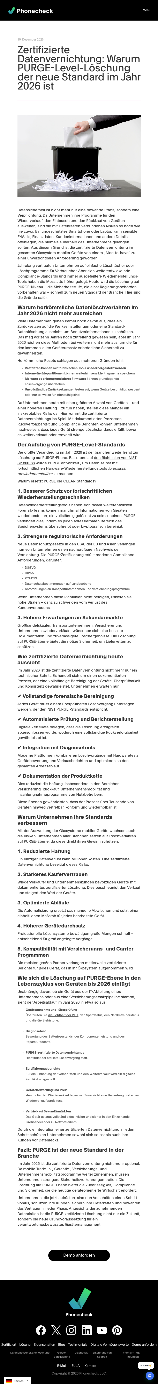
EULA (76, 1366)
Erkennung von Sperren (102, 1354)
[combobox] (17, 1380)
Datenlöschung (40, 1352)
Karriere (90, 1366)
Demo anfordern (79, 1255)
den (43, 709)
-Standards (79, 709)
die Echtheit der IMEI (63, 1015)
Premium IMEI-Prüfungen (132, 1354)
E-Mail (62, 1366)
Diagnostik (81, 1352)
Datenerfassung (20, 1352)
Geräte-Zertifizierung (62, 1354)
